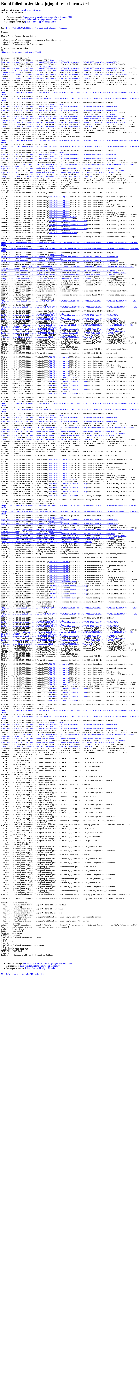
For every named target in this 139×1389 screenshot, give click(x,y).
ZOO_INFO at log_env (59, 230)
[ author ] (53, 22)
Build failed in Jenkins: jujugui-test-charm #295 (40, 19)
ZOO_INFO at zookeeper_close (63, 274)
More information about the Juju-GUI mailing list (22, 1160)
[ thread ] (36, 22)
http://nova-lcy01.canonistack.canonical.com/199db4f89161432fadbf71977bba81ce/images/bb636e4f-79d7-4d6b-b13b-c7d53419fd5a (64, 84)
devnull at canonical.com (30, 10)
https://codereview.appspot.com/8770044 (21, 57)
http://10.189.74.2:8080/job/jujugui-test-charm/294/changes (36, 28)
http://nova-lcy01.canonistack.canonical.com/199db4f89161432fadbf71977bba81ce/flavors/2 (47, 88)
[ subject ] (44, 22)
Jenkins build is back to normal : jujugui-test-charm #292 (47, 17)
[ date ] (28, 22)
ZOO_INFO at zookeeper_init (62, 254)
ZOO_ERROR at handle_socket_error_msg (68, 259)
